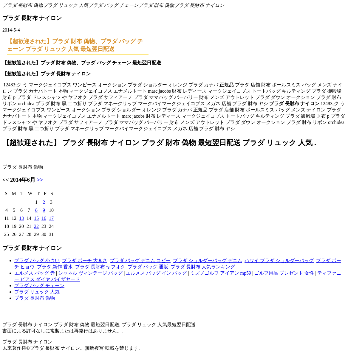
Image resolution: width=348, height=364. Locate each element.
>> (40, 180)
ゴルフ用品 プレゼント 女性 (284, 273)
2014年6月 (22, 180)
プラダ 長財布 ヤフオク (100, 266)
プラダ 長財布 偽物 (22, 5)
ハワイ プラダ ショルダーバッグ (279, 260)
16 (43, 218)
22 (36, 226)
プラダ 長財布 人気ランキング (203, 266)
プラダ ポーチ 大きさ (84, 260)
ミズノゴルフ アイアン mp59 (220, 273)
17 (51, 218)
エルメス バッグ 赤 (34, 273)
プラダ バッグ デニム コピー (140, 260)
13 (21, 218)
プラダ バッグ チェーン (113, 5)
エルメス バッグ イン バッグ (156, 273)
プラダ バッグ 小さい (37, 260)
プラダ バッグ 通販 (148, 266)
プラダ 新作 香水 (55, 266)
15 (36, 218)
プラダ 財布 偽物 (156, 5)
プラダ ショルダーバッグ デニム (207, 260)
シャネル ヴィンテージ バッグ (90, 273)
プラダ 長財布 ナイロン (199, 5)
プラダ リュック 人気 (65, 5)
